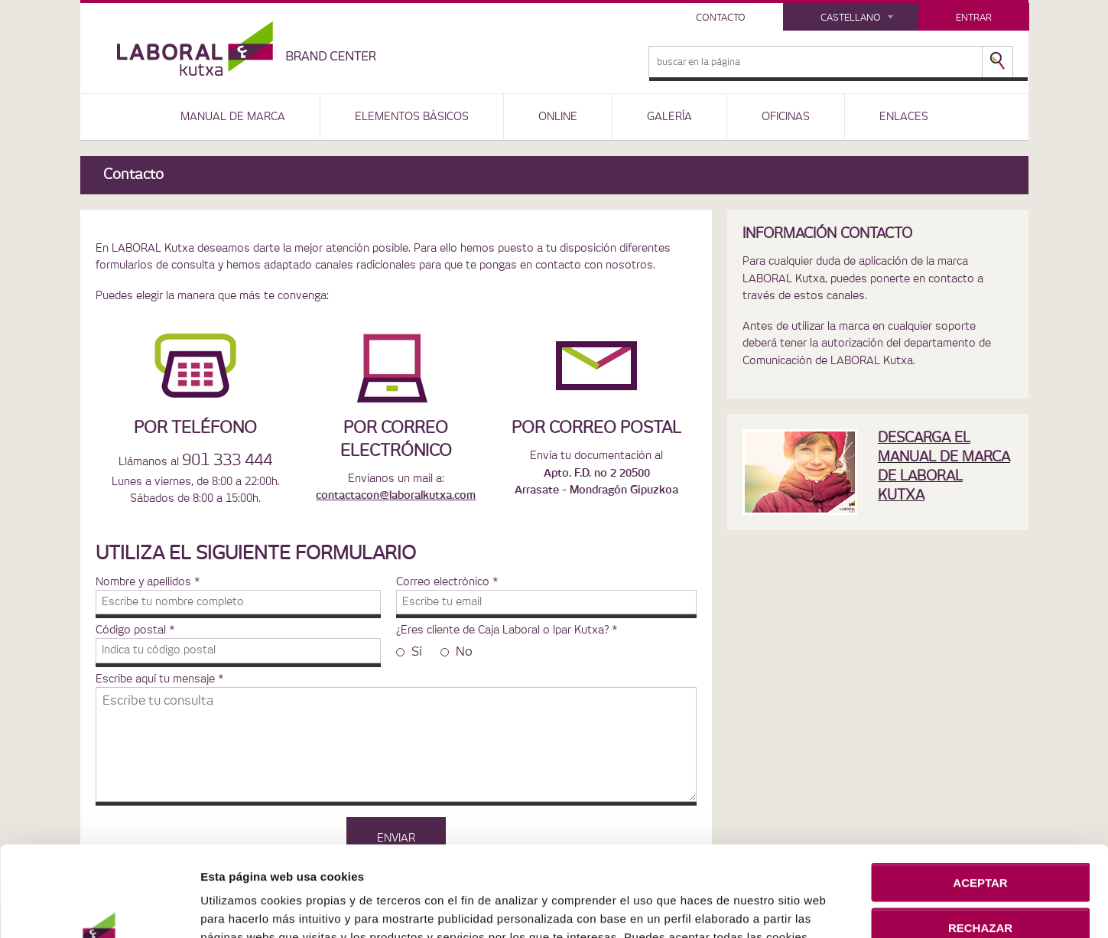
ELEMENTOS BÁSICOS (412, 117)
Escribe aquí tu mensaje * (160, 679)
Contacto (721, 17)
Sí (409, 652)
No (456, 652)
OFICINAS (786, 117)
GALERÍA (669, 117)
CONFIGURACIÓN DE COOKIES (981, 894)
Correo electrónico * (447, 582)
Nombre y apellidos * (148, 582)
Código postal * (135, 630)
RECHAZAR (980, 849)
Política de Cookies (711, 896)
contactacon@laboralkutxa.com (396, 495)
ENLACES (903, 117)
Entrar (974, 17)
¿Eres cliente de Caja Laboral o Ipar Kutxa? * (507, 630)
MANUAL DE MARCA (232, 117)
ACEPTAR (980, 805)
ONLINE (557, 117)
